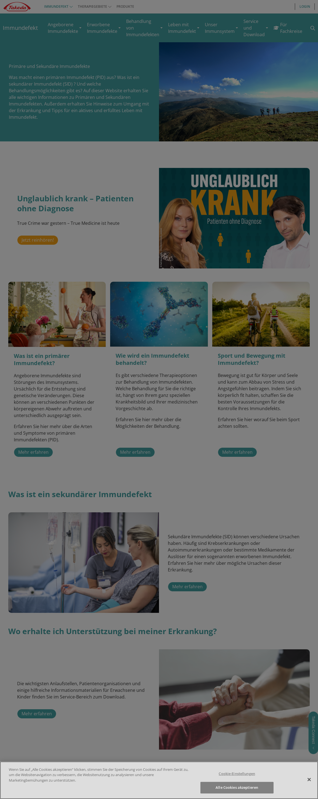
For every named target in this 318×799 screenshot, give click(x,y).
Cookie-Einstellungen (237, 773)
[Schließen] (309, 779)
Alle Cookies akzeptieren (237, 787)
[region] (159, 780)
